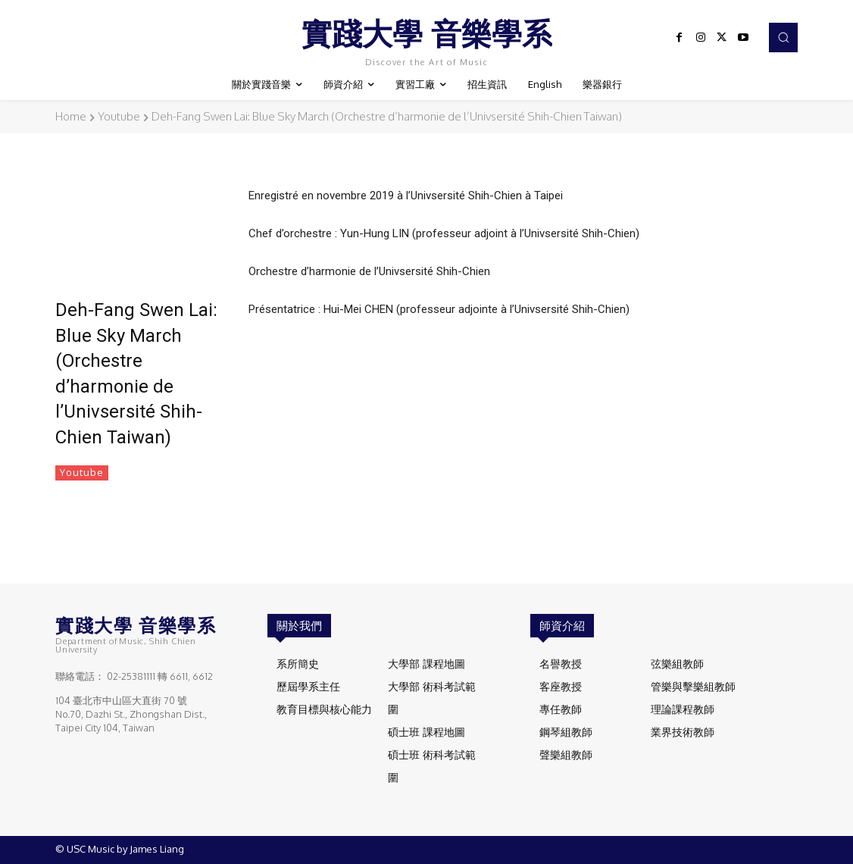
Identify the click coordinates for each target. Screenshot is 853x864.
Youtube (119, 116)
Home (70, 116)
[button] (783, 37)
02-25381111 (131, 677)
